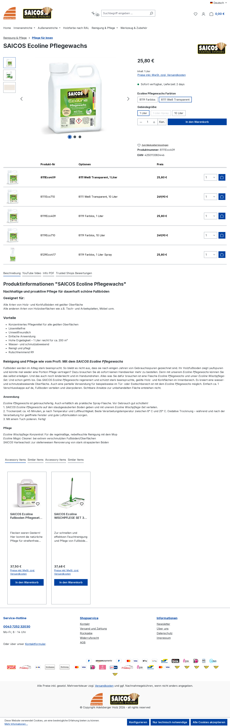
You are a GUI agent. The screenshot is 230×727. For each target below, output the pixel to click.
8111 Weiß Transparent (175, 99)
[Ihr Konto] (203, 14)
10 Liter (178, 113)
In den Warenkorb (197, 122)
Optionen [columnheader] (85, 164)
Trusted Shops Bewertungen (74, 273)
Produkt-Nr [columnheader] (48, 164)
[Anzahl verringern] (140, 122)
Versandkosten (104, 685)
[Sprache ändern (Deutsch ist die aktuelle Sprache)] (218, 3)
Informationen (167, 618)
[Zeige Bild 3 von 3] (80, 137)
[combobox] (124, 13)
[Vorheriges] (21, 98)
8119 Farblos (147, 99)
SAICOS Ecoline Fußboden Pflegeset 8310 (25, 516)
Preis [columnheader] (160, 164)
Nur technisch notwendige (170, 722)
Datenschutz (164, 633)
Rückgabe (86, 633)
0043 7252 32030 (16, 626)
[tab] (12, 273)
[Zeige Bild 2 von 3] (74, 137)
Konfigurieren (138, 722)
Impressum (164, 637)
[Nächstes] (128, 98)
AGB (83, 642)
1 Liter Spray (162, 113)
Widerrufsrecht (89, 637)
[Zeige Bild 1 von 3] (69, 137)
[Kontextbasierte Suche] (95, 14)
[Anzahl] (147, 122)
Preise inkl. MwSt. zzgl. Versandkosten (161, 75)
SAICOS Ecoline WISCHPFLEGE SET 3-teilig (70, 516)
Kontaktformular (35, 644)
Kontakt (84, 624)
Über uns (163, 628)
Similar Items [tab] (35, 459)
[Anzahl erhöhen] (154, 122)
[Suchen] (151, 13)
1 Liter (143, 113)
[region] (67, 98)
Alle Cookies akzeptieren (209, 722)
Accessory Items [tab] (15, 459)
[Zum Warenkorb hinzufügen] (221, 177)
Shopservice (89, 618)
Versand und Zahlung (93, 628)
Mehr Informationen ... (16, 724)
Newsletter (163, 624)
